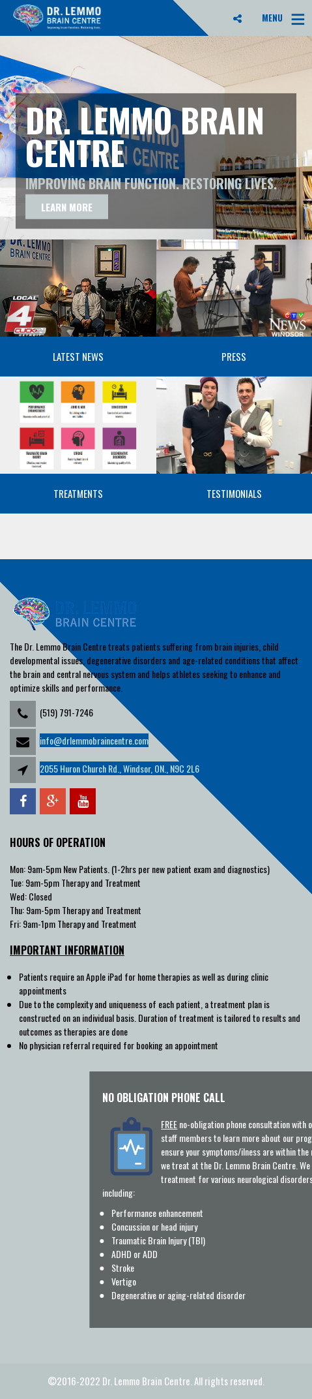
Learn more (66, 206)
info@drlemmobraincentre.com (94, 740)
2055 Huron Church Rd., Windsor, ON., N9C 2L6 (119, 768)
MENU (272, 17)
